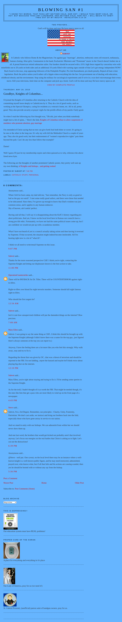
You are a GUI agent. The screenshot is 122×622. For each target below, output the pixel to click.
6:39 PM (12, 446)
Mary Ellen (13, 330)
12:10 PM (13, 368)
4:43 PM (12, 400)
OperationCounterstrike (18, 275)
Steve (10, 407)
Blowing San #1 (61, 9)
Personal (34, 175)
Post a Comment (10, 478)
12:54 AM (13, 303)
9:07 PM (12, 249)
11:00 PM (13, 268)
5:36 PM (12, 471)
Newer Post (8, 483)
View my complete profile (61, 85)
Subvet (66, 54)
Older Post (79, 483)
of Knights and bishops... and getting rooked (37, 166)
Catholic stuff (20, 175)
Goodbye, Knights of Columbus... (23, 93)
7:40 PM (29, 171)
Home (44, 483)
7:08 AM (12, 322)
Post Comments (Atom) (25, 489)
